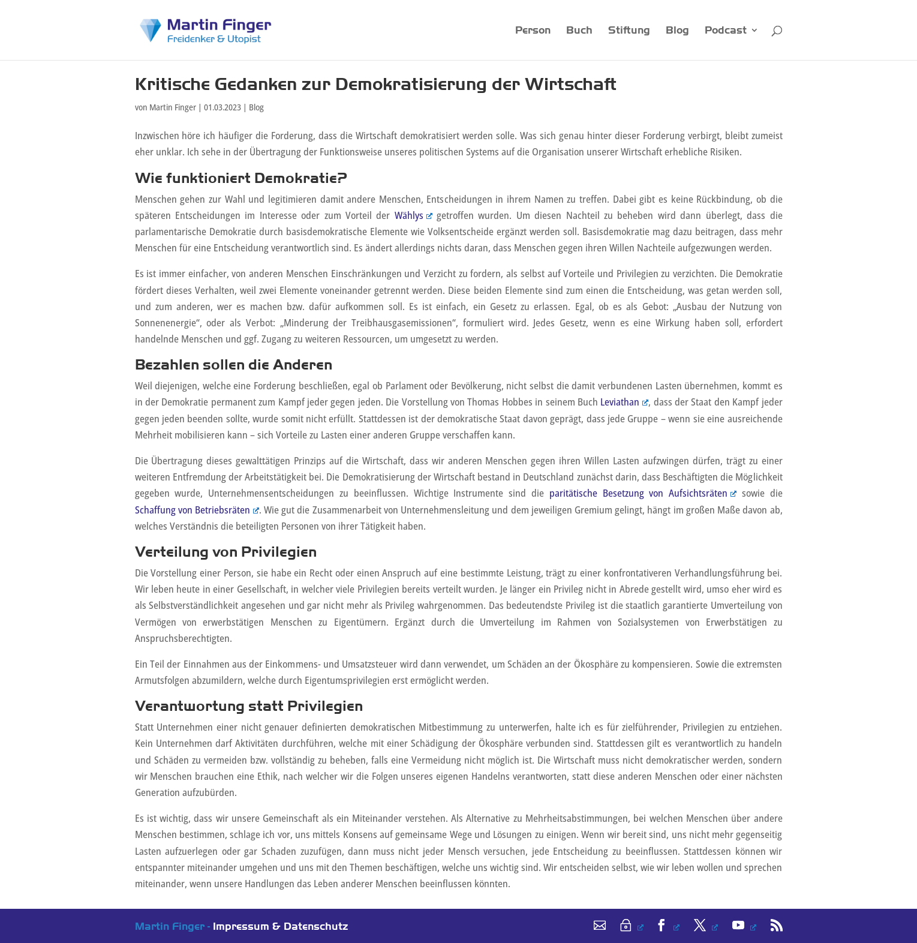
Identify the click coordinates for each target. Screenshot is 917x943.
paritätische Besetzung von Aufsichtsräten (642, 493)
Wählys (413, 215)
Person (533, 31)
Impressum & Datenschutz (280, 926)
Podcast (726, 31)
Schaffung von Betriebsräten (197, 509)
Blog (677, 31)
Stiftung (629, 31)
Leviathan (624, 402)
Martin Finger (172, 107)
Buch (579, 31)
